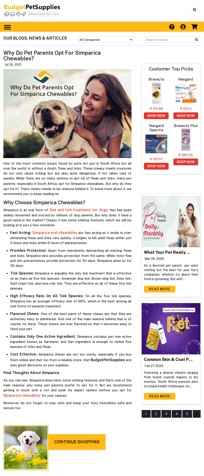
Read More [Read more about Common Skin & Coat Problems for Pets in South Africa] (159, 396)
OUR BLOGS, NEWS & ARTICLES (35, 38)
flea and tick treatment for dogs (78, 210)
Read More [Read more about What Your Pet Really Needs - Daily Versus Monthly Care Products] (159, 289)
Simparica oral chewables (55, 233)
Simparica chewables (22, 395)
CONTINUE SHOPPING (77, 442)
